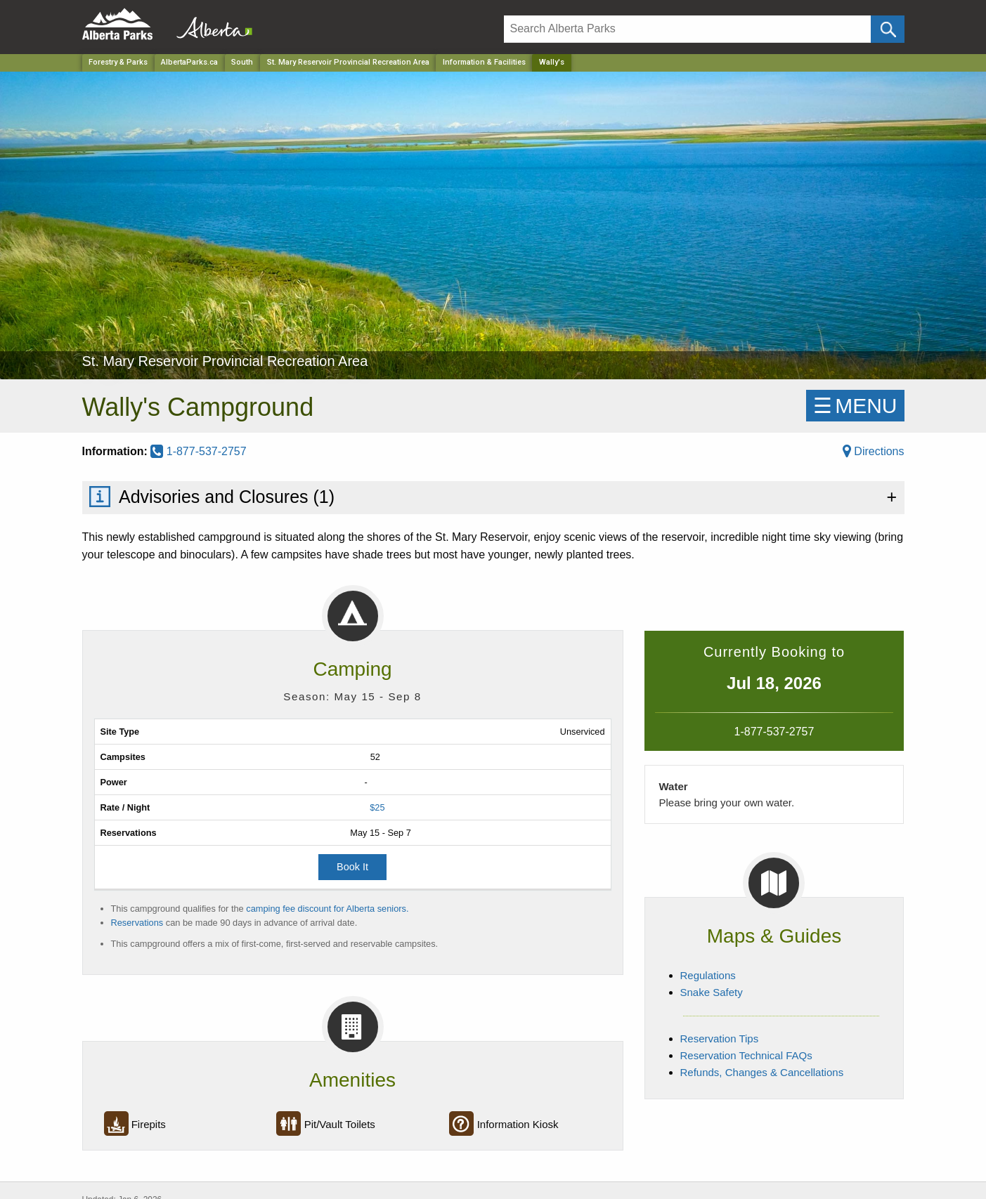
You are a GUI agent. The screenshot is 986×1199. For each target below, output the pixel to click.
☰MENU (855, 405)
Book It (352, 866)
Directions (873, 451)
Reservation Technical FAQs (746, 1055)
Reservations (137, 922)
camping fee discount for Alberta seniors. (327, 908)
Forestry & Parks (118, 62)
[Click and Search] (887, 29)
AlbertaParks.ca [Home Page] (189, 62)
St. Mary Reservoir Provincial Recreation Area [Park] (348, 62)
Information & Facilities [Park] (484, 62)
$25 (377, 807)
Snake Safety (711, 992)
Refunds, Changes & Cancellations (762, 1072)
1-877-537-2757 (198, 451)
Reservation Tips (719, 1038)
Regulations (708, 975)
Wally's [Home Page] (551, 62)
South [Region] (242, 62)
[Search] (687, 29)
